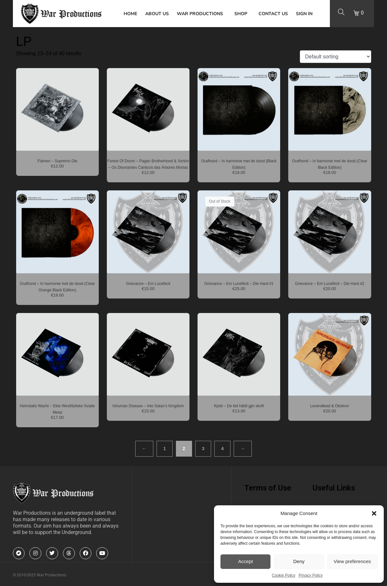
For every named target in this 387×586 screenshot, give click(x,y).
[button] (374, 513)
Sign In (304, 14)
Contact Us (273, 14)
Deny (298, 561)
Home (130, 14)
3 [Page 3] (203, 448)
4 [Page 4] (222, 448)
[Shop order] (335, 56)
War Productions (200, 14)
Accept (245, 561)
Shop (240, 14)
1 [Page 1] (164, 448)
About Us (157, 14)
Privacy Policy (311, 575)
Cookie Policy (283, 575)
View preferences (352, 561)
